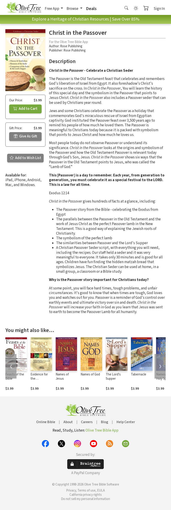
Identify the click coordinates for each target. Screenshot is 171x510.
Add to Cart (25, 108)
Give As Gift (25, 136)
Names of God (90, 374)
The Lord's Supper (113, 376)
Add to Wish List (25, 158)
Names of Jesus (62, 376)
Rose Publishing (71, 46)
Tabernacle (138, 374)
